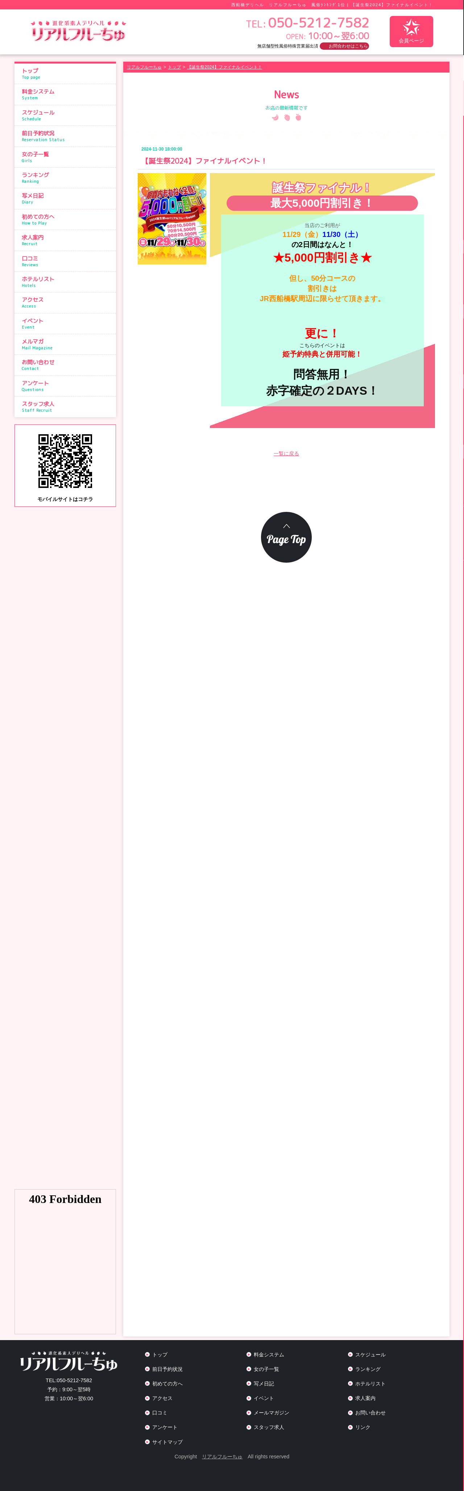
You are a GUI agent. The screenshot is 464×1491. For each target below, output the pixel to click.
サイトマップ (167, 1442)
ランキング (67, 177)
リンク (362, 1427)
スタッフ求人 (67, 406)
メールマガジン (271, 1413)
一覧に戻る (286, 453)
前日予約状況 (67, 136)
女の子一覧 (67, 157)
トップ (67, 73)
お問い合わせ (67, 364)
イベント (67, 323)
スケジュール (67, 115)
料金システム (67, 94)
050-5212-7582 (69, 1380)
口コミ (67, 261)
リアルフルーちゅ (222, 1456)
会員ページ (411, 31)
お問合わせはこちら (348, 46)
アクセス (67, 302)
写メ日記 (67, 198)
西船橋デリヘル (247, 5)
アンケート (67, 386)
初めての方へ (67, 219)
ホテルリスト (67, 281)
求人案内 (67, 240)
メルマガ (67, 344)
